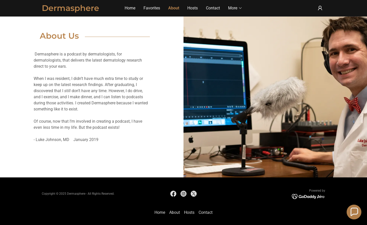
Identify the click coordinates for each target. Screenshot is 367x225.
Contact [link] (213, 8)
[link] (77, 9)
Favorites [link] (151, 8)
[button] (235, 8)
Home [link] (130, 8)
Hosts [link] (192, 8)
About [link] (173, 8)
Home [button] (159, 212)
